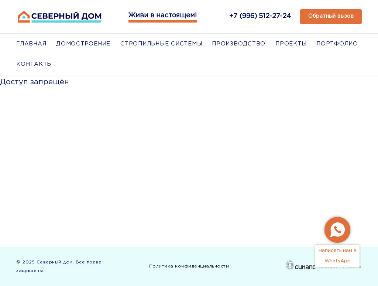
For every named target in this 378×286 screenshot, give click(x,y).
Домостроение (83, 43)
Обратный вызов (331, 16)
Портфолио (337, 43)
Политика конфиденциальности (189, 267)
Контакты (34, 64)
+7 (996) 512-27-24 (260, 16)
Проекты (290, 43)
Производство (238, 43)
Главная (31, 43)
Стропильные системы (161, 43)
